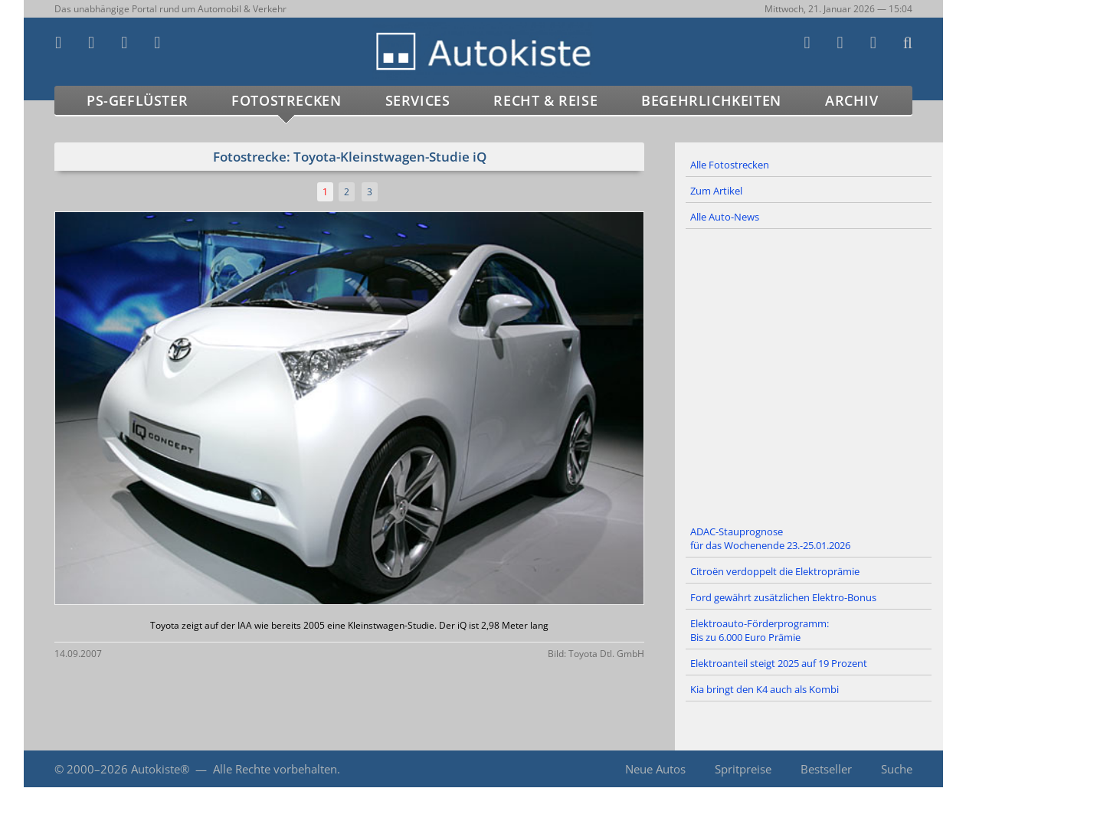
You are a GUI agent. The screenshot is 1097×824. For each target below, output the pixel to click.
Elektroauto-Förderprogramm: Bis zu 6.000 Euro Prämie (759, 630)
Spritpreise (743, 769)
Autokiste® (160, 769)
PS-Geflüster (137, 100)
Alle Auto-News (724, 217)
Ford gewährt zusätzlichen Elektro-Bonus (783, 597)
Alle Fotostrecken (729, 165)
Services (417, 100)
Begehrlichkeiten (711, 100)
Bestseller (826, 769)
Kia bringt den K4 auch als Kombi (764, 689)
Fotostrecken (286, 100)
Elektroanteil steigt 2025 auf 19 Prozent (778, 663)
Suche (896, 769)
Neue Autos (655, 769)
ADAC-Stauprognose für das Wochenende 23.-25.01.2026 (770, 538)
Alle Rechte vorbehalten (275, 769)
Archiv (852, 100)
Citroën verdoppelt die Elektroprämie (775, 571)
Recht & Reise (545, 100)
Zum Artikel (716, 191)
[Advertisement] (809, 374)
